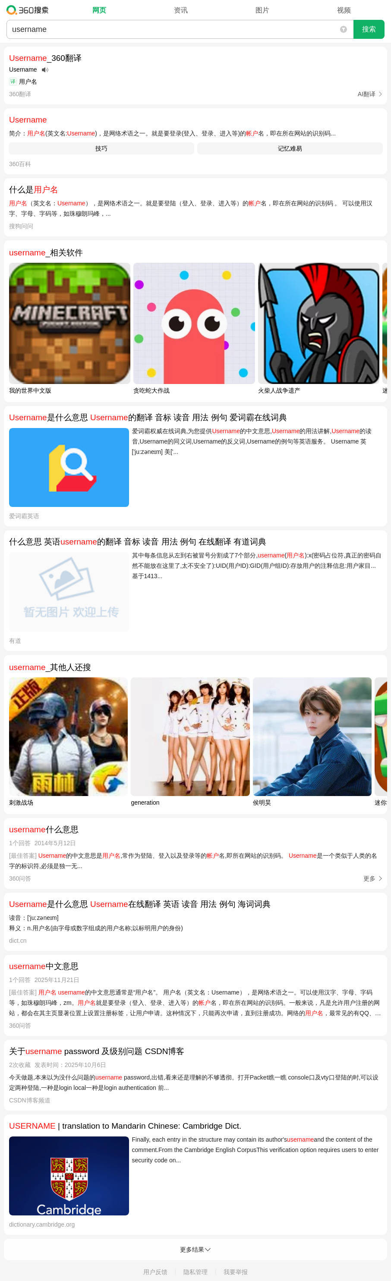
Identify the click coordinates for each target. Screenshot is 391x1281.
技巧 (101, 148)
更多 (369, 878)
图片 (262, 10)
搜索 (369, 29)
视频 (344, 10)
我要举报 (236, 1271)
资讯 (181, 10)
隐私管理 (195, 1271)
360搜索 (29, 10)
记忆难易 (290, 148)
